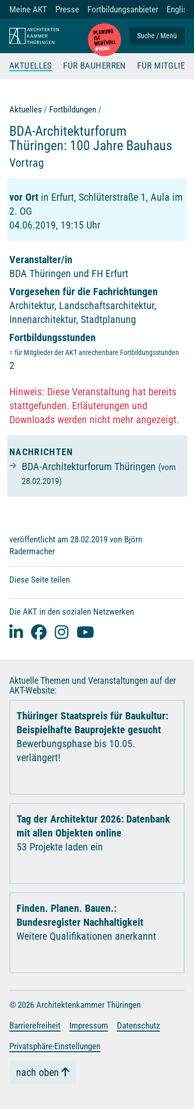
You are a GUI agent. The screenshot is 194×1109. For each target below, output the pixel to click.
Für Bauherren (94, 66)
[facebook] (39, 632)
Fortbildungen (72, 109)
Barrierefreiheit (35, 1025)
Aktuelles (30, 66)
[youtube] (85, 632)
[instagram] (61, 632)
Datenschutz (138, 1025)
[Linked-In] (16, 632)
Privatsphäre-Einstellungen (54, 1046)
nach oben (37, 1072)
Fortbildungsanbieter (122, 9)
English (179, 9)
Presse (67, 9)
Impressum (88, 1025)
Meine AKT (28, 9)
